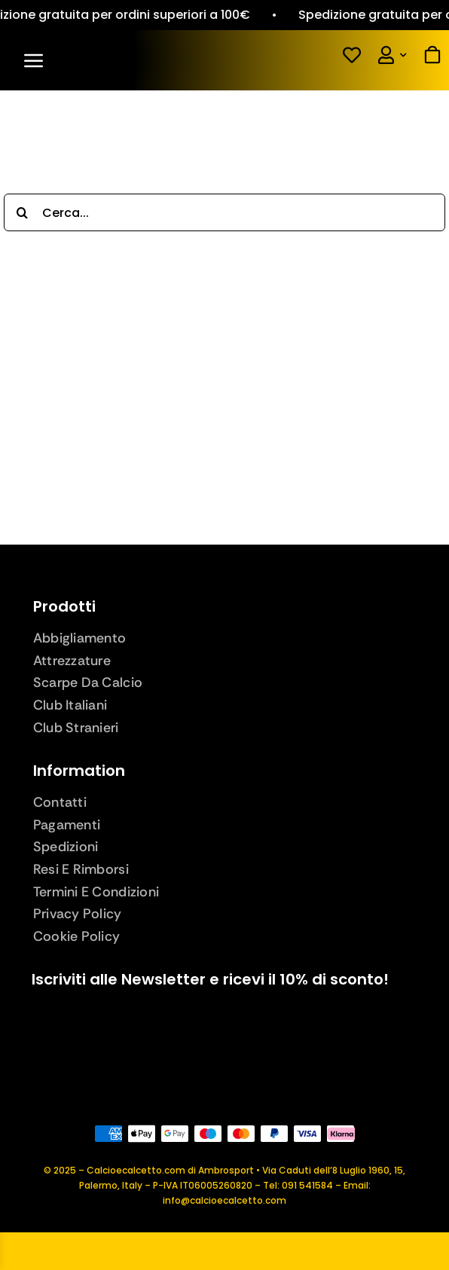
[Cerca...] (224, 212)
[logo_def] (224, 118)
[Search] (22, 212)
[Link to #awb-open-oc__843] (116, 60)
